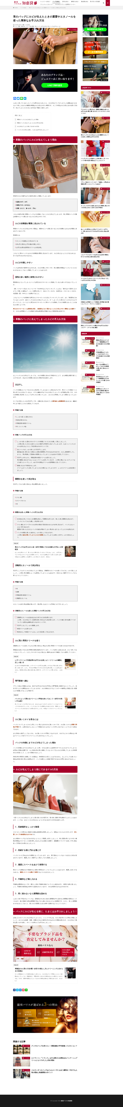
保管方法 (23, 26)
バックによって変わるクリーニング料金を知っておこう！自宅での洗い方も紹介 (38, 700)
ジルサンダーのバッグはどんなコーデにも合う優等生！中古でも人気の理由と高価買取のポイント (54, 1071)
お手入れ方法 (44, 26)
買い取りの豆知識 (95, 1)
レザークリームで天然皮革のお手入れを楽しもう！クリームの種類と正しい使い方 (38, 661)
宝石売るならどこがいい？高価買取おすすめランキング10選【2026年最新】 (103, 379)
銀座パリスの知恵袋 (66, 1100)
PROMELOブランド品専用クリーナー (65, 4)
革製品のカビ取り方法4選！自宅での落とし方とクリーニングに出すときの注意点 (39, 970)
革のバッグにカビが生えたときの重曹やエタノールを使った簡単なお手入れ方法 (47, 7)
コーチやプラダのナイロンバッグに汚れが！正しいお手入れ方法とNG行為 (95, 279)
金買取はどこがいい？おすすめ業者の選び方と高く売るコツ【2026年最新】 (102, 391)
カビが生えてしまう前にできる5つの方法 (27, 126)
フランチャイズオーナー (46, 4)
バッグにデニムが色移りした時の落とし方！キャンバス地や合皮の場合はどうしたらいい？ (95, 159)
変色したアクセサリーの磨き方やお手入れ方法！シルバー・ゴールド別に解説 (95, 326)
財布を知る (65, 1)
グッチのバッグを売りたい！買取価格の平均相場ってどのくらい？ (54, 1046)
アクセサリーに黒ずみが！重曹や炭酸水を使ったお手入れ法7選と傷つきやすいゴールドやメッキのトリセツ (95, 111)
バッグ (15, 26)
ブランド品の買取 (30, 26)
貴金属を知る (84, 1)
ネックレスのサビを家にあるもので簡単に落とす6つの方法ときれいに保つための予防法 (95, 206)
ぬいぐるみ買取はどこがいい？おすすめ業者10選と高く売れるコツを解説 (102, 367)
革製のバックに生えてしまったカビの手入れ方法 (29, 123)
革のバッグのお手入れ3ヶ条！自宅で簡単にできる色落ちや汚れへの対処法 (39, 548)
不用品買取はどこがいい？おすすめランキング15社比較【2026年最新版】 (103, 355)
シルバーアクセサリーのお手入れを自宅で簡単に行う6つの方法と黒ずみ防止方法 (95, 255)
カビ (59, 26)
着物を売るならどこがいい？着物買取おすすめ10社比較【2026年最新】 (103, 343)
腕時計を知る (74, 1)
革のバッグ (37, 26)
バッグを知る (56, 1)
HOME (16, 7)
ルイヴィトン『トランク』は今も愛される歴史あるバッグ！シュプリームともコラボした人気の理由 (54, 1059)
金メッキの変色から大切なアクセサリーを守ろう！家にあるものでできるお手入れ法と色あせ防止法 (95, 231)
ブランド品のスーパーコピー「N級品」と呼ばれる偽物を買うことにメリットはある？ (95, 183)
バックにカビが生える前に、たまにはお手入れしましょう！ (32, 130)
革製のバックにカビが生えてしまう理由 (26, 119)
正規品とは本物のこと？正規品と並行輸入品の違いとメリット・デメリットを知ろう (95, 303)
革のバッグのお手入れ (52, 26)
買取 (19, 26)
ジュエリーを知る (45, 1)
